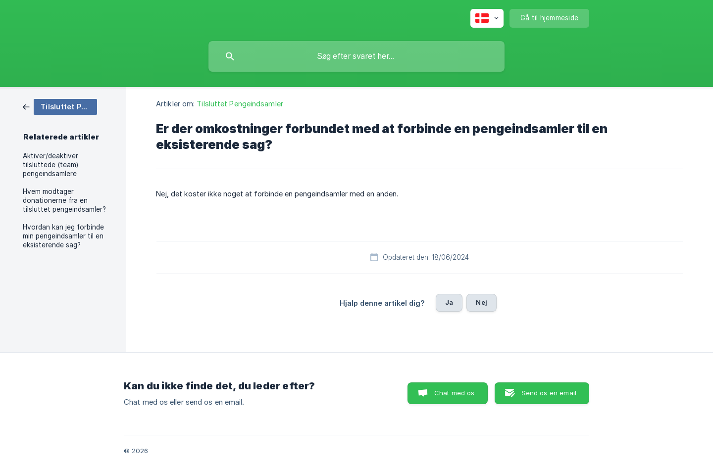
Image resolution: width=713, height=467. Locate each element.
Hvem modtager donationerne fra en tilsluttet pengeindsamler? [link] (64, 200)
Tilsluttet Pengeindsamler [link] (240, 103)
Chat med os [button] (454, 393)
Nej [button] (481, 302)
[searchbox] (356, 56)
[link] (60, 106)
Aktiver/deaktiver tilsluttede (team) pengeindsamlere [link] (50, 165)
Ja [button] (449, 302)
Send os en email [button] (548, 393)
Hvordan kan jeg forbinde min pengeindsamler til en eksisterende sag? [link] (63, 236)
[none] (487, 18)
